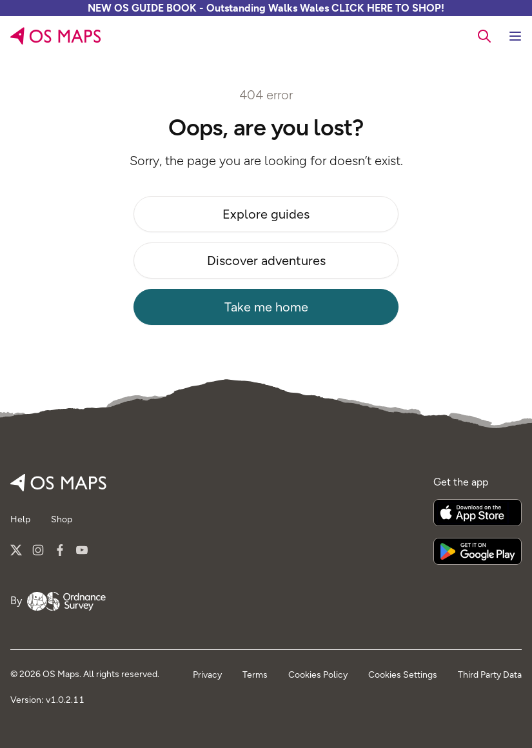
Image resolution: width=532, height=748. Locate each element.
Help (20, 519)
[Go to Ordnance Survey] (66, 601)
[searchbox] (484, 35)
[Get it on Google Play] (477, 551)
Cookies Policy (318, 674)
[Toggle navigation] (515, 36)
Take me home (266, 307)
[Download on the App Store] (477, 512)
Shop (61, 519)
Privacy (207, 674)
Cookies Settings (402, 674)
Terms (255, 674)
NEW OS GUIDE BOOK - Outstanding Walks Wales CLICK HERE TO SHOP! (266, 8)
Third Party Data (490, 674)
